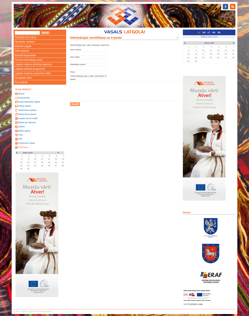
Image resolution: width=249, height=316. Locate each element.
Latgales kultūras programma (30, 69)
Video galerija (22, 50)
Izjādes (21, 126)
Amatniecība (24, 98)
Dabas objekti (24, 106)
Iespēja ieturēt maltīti (27, 118)
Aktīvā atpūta (24, 131)
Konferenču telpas (26, 143)
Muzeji (21, 93)
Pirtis (20, 135)
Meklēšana (23, 147)
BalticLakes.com (209, 37)
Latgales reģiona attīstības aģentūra (33, 64)
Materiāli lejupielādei (25, 55)
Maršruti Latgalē (23, 46)
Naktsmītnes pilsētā (27, 110)
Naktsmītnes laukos (27, 114)
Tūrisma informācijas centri (28, 60)
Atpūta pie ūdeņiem (27, 122)
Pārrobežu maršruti (24, 41)
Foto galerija (21, 82)
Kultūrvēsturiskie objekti (29, 102)
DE (219, 32)
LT (209, 32)
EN (204, 32)
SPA (20, 139)
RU (213, 32)
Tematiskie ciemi (23, 77)
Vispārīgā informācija (25, 37)
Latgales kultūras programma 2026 (33, 73)
